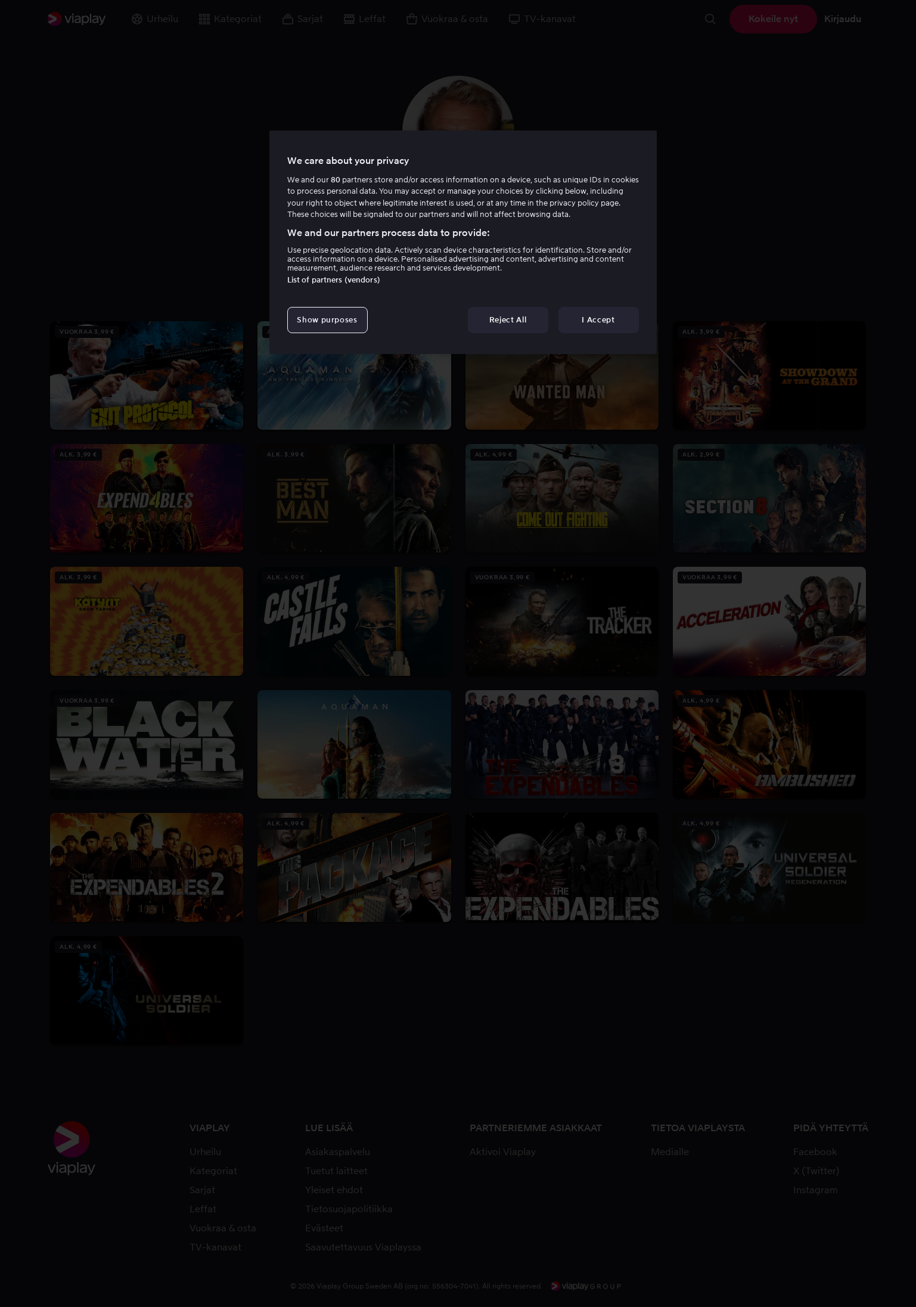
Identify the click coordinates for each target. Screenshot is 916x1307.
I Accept (598, 319)
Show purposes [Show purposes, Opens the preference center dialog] (327, 319)
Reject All (508, 319)
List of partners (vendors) (333, 279)
